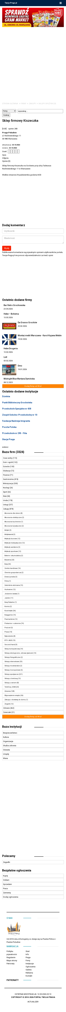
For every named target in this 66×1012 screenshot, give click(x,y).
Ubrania (7, 691)
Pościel (7, 628)
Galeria (28, 970)
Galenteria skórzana (12, 585)
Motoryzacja (8, 483)
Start (28, 951)
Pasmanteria (9, 619)
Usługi (6, 505)
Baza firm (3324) (13, 452)
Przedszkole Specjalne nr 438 (16, 409)
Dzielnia (6, 396)
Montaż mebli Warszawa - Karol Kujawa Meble (39, 335)
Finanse (6, 475)
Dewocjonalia (10, 577)
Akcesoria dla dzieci (12, 513)
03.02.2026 (8, 361)
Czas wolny (8, 458)
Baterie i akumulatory (13, 556)
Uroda (5, 500)
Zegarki (7, 704)
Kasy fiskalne (9, 602)
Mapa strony (12, 960)
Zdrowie (6, 708)
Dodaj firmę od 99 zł (33, 386)
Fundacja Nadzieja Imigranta (16, 421)
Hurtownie (8, 589)
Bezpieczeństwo (10, 733)
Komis (7, 606)
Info (27, 954)
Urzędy (6, 754)
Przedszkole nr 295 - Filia (14, 433)
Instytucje (30, 963)
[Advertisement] (33, 61)
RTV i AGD (8, 640)
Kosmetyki (9, 611)
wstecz (5, 447)
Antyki (7, 530)
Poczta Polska (9, 427)
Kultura (6, 737)
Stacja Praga (8, 439)
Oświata (6, 750)
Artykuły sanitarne (11, 547)
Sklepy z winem (11, 683)
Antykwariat (9, 534)
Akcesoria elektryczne (13, 517)
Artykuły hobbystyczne (13, 543)
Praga (28, 957)
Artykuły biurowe (11, 539)
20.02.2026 (22, 326)
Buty (6, 564)
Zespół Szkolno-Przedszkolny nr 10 (19, 415)
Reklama (29, 973)
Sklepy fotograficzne (12, 657)
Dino (20, 366)
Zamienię (7, 893)
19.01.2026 (22, 369)
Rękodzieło (9, 636)
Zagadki (6, 862)
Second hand (10, 645)
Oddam (6, 880)
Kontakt (29, 976)
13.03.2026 (8, 317)
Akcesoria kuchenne (13, 522)
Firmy (23, 103)
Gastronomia (8, 479)
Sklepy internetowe (12, 661)
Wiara (5, 758)
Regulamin (11, 957)
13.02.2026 (8, 352)
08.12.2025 (8, 382)
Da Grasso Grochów (27, 322)
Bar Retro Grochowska (14, 305)
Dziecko (6, 467)
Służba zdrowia (9, 745)
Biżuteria (8, 560)
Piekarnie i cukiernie (13, 623)
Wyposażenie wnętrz (12, 695)
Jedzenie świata (11, 594)
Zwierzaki (7, 712)
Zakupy (32, 103)
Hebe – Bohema (11, 314)
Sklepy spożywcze (47, 103)
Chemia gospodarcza (13, 573)
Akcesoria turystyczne (13, 526)
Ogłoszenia (30, 967)
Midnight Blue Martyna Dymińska (19, 379)
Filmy (7, 581)
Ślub (5, 496)
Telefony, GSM (10, 687)
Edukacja (7, 471)
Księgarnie (9, 615)
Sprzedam (7, 884)
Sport (5, 492)
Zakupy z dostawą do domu (15, 700)
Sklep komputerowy (12, 649)
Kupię (5, 876)
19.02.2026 (22, 339)
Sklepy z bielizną (11, 678)
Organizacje (8, 741)
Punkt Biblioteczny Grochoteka (17, 402)
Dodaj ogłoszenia (10, 897)
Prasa (7, 632)
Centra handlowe (11, 568)
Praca (5, 888)
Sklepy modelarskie (12, 666)
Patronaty (10, 963)
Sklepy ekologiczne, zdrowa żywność (19, 653)
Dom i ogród (8, 462)
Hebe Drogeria (11, 348)
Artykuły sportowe (11, 551)
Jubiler (7, 598)
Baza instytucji (12, 726)
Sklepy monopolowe (12, 670)
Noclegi (6, 488)
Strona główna (10, 103)
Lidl (5, 357)
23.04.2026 (8, 309)
